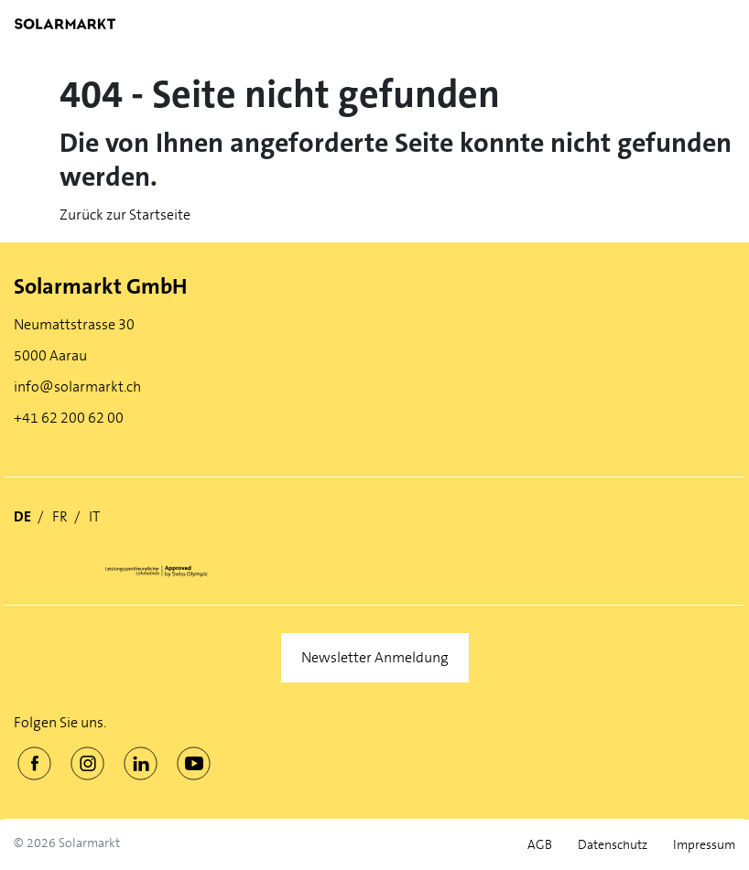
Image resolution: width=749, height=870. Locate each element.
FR (60, 516)
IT (94, 516)
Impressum (704, 845)
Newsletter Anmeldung (375, 657)
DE (22, 516)
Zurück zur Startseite (125, 214)
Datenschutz (612, 845)
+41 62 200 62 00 (69, 417)
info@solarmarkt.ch (77, 386)
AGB (539, 845)
